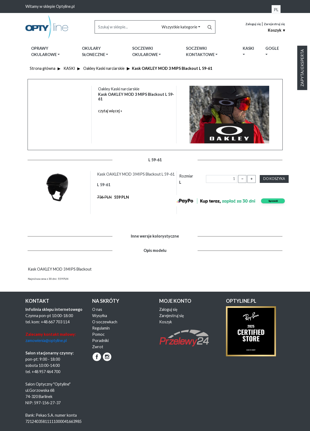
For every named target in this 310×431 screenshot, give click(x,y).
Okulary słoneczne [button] (94, 51)
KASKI (69, 68)
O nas (97, 309)
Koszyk (165, 322)
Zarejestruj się (274, 24)
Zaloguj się (253, 24)
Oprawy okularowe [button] (44, 51)
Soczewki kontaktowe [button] (200, 51)
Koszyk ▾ (276, 30)
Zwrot (97, 346)
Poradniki (100, 340)
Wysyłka (99, 315)
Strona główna (42, 68)
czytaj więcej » (110, 110)
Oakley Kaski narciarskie (104, 68)
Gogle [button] (272, 48)
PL (276, 9)
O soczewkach (104, 322)
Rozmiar (186, 179)
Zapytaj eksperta (302, 68)
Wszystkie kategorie (180, 27)
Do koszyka (274, 179)
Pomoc (98, 334)
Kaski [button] (248, 48)
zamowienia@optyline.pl (46, 340)
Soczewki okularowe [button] (145, 51)
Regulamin (101, 328)
